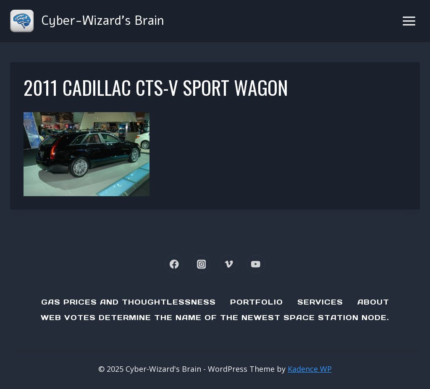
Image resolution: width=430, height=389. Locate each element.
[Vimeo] (229, 264)
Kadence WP (310, 369)
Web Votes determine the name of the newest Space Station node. (215, 317)
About (373, 302)
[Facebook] (174, 264)
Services (320, 302)
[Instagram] (201, 264)
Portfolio (256, 302)
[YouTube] (256, 264)
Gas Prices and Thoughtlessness (128, 302)
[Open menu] (409, 21)
